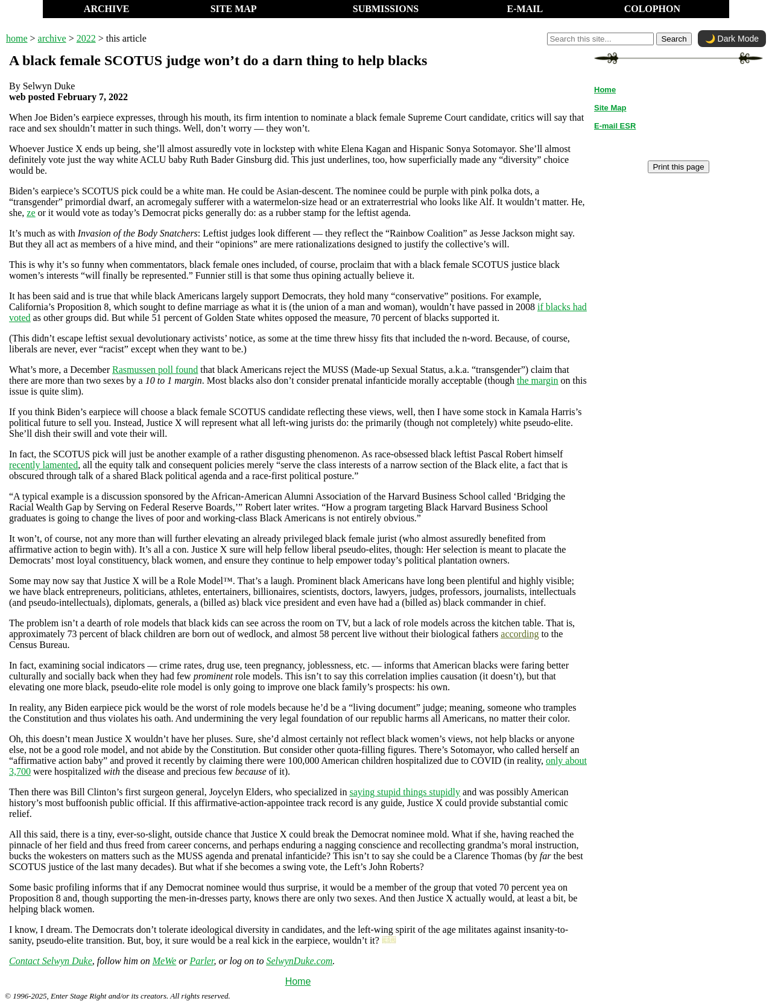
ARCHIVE (107, 9)
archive (52, 38)
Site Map (610, 107)
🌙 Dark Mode (732, 38)
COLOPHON (652, 9)
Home (298, 981)
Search (673, 38)
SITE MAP (233, 9)
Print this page (678, 166)
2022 (86, 38)
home (17, 38)
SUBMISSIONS (386, 9)
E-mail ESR (615, 125)
